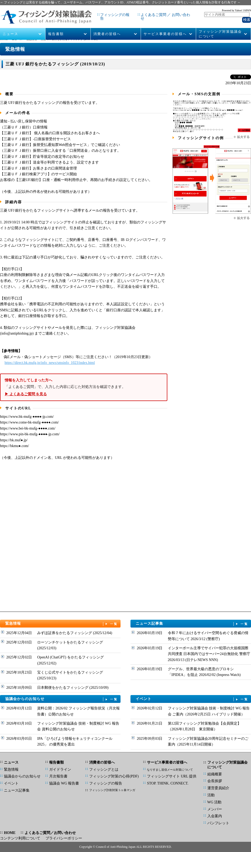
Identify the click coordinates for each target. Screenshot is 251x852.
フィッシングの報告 (106, 13)
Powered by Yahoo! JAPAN (236, 9)
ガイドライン (60, 769)
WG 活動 (214, 802)
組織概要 (214, 774)
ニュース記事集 (192, 624)
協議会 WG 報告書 (64, 783)
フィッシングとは (103, 769)
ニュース (11, 27)
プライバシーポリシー (63, 838)
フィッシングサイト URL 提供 (171, 776)
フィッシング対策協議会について (220, 26)
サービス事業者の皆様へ (165, 27)
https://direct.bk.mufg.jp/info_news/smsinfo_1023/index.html (50, 363)
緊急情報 (31, 39)
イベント (192, 699)
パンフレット (218, 823)
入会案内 (214, 816)
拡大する (242, 137)
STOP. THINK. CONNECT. (167, 783)
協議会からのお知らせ (61, 699)
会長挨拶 (214, 781)
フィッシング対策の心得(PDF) (114, 776)
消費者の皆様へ (107, 27)
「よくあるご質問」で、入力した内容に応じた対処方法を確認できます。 (84, 387)
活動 (211, 795)
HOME (4, 39)
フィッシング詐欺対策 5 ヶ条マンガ (112, 790)
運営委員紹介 (218, 788)
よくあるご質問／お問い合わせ (50, 833)
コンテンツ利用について (20, 838)
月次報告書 (58, 776)
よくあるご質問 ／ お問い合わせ (158, 13)
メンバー (214, 809)
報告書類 (56, 27)
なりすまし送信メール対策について (170, 769)
